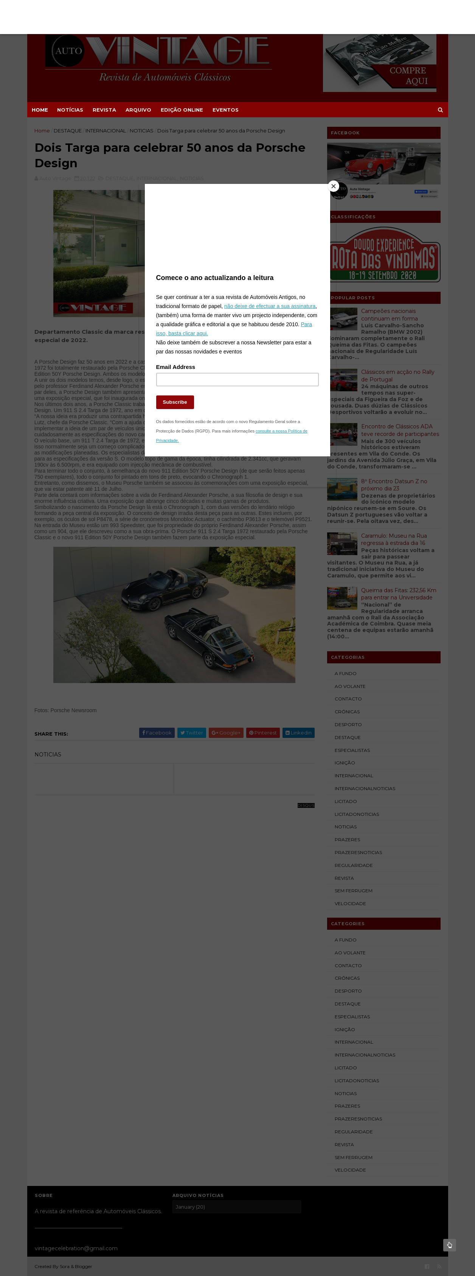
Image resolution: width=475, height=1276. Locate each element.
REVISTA (104, 110)
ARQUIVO (138, 110)
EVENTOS (226, 110)
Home (40, 110)
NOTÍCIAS (70, 110)
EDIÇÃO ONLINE (182, 110)
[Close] (328, 193)
